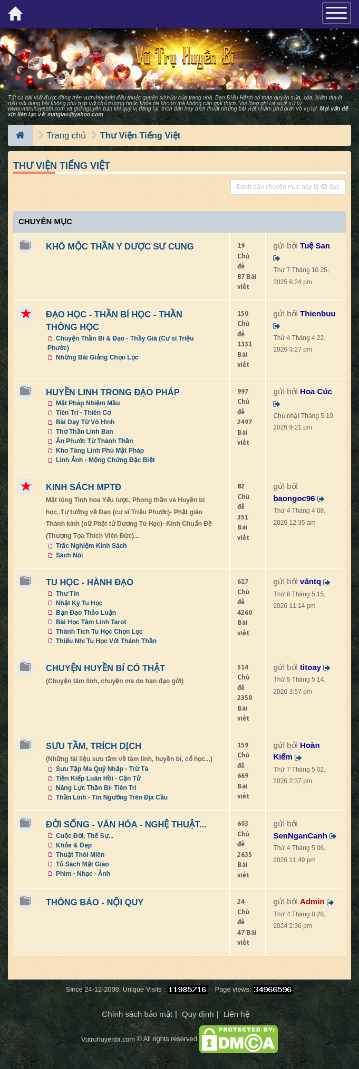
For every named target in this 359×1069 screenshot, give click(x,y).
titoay (310, 667)
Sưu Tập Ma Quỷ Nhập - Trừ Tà (102, 769)
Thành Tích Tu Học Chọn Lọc (99, 631)
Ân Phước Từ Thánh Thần (94, 441)
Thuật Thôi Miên (80, 854)
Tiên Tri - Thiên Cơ (83, 412)
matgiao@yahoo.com (75, 114)
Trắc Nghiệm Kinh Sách (91, 546)
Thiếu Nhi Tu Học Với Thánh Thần (106, 641)
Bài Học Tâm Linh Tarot (91, 622)
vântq (310, 581)
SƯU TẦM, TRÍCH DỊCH (93, 746)
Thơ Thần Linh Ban (84, 431)
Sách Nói (69, 555)
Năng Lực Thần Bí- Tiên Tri (96, 788)
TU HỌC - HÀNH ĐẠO (89, 582)
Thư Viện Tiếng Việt (140, 135)
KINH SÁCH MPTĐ (83, 487)
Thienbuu (318, 313)
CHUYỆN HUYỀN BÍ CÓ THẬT (105, 668)
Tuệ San (315, 245)
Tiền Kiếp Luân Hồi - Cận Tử (98, 778)
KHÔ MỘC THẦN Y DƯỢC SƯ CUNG (120, 246)
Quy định (198, 1014)
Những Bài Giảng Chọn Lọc (97, 357)
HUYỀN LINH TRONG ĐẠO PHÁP (113, 392)
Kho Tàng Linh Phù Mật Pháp (100, 450)
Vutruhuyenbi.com (108, 1039)
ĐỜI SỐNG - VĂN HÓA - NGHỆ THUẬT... (126, 824)
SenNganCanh (300, 835)
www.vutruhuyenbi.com (36, 108)
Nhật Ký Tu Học (79, 603)
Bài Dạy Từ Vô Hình (85, 422)
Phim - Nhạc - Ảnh (83, 873)
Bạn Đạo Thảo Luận (86, 612)
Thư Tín (67, 593)
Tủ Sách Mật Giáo (82, 864)
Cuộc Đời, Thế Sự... (85, 836)
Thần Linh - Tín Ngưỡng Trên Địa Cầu (112, 797)
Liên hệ (236, 1014)
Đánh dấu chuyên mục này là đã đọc (287, 187)
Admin (312, 901)
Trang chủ (66, 135)
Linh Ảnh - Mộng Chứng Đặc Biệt (105, 460)
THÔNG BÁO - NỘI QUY (94, 902)
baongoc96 (294, 498)
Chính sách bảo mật (137, 1014)
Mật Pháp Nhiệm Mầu (88, 403)
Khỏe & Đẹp (74, 845)
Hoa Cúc (316, 391)
